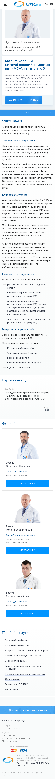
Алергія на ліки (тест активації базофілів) (26, 650)
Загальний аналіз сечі (16, 640)
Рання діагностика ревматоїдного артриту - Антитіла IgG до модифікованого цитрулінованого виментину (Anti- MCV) (27, 395)
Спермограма (12, 679)
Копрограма (11, 689)
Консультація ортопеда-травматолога (25, 674)
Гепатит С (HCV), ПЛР (16, 684)
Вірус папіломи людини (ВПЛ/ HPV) (23, 655)
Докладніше (27, 483)
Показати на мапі (10, 741)
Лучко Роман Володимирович (22, 42)
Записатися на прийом (24, 100)
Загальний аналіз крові (17, 645)
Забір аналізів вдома (16, 660)
